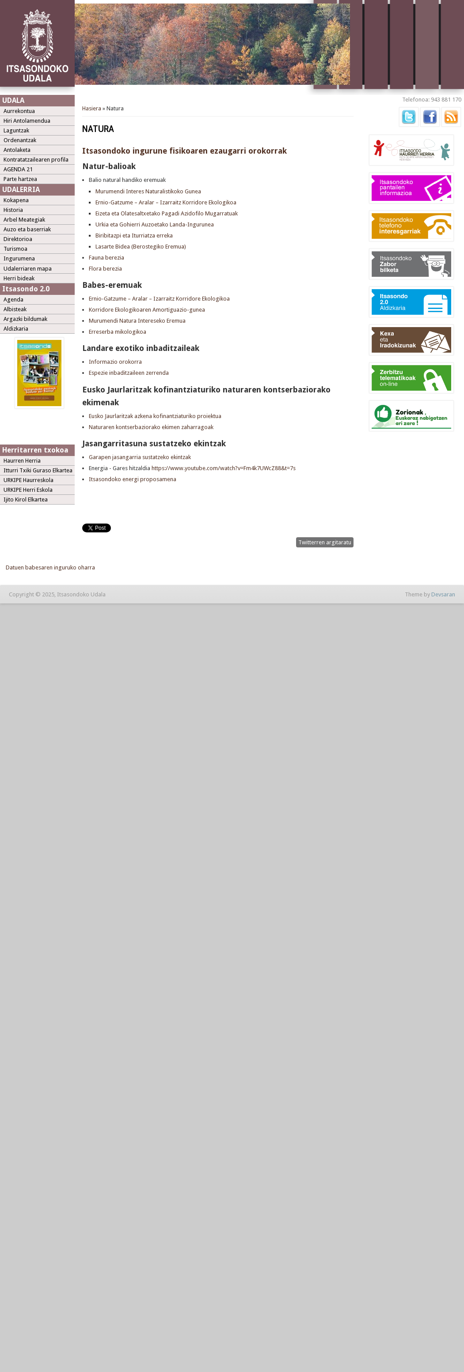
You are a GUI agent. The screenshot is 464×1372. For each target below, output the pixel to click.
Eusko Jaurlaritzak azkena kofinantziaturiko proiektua (155, 416)
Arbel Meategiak (24, 219)
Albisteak (15, 309)
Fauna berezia (106, 257)
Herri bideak (19, 278)
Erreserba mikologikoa (117, 331)
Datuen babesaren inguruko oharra (50, 567)
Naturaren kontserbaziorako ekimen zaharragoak (151, 427)
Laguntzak (16, 130)
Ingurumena (19, 258)
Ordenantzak (20, 140)
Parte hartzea (20, 179)
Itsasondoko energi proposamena (133, 479)
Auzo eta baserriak (27, 229)
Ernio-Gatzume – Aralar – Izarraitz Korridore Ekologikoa (165, 202)
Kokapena (16, 200)
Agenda (13, 299)
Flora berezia (105, 268)
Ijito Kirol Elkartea (26, 499)
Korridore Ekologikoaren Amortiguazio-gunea (147, 309)
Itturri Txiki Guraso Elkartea (38, 470)
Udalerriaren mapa (28, 268)
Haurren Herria (22, 460)
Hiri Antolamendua (27, 120)
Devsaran (443, 594)
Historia (13, 210)
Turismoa (15, 248)
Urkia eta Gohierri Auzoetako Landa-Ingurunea (154, 224)
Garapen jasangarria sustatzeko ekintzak (140, 457)
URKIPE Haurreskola (28, 480)
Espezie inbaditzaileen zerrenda (129, 372)
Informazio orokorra (115, 361)
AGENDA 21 (18, 169)
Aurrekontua (19, 111)
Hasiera (91, 108)
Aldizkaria (16, 328)
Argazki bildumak (25, 319)
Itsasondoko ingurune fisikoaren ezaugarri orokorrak (184, 150)
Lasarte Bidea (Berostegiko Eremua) (140, 246)
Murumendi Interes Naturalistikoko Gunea (148, 191)
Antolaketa (17, 150)
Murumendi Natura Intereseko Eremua (137, 320)
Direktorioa (18, 239)
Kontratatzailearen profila (36, 159)
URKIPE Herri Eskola (28, 489)
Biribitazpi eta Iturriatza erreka (134, 235)
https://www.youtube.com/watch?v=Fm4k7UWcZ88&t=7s (224, 468)
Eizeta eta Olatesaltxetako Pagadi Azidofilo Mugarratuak (166, 213)
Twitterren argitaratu (324, 542)
